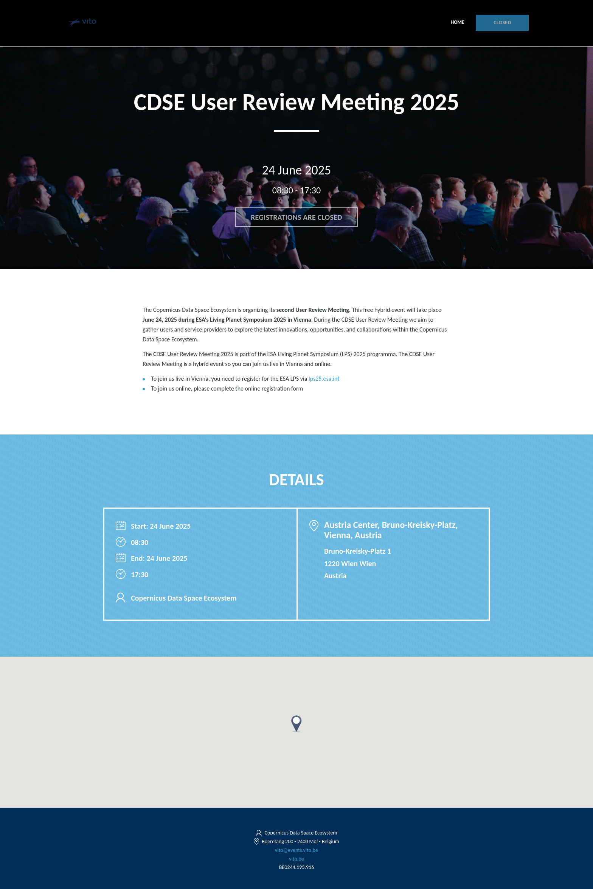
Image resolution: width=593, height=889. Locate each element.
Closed (502, 23)
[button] (296, 723)
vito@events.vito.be (296, 850)
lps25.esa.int (324, 378)
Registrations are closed (296, 217)
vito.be (296, 859)
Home (458, 22)
